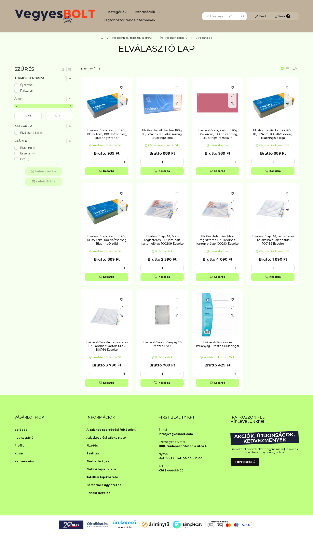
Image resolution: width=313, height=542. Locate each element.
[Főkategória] (102, 37)
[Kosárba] (106, 171)
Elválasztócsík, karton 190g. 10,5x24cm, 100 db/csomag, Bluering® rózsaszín (218, 134)
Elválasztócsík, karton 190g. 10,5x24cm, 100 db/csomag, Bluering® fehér (107, 134)
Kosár (18, 453)
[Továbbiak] (159, 12)
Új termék (27, 85)
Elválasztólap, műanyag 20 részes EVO (162, 344)
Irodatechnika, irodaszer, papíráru (132, 37)
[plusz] (124, 162)
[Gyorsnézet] (122, 104)
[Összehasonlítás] (122, 95)
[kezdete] (28, 116)
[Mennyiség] (107, 162)
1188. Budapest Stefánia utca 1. (183, 446)
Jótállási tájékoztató (102, 477)
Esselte (27, 153)
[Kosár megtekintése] (282, 16)
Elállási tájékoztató (101, 469)
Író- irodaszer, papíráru (173, 37)
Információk (145, 12)
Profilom (20, 445)
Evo (25, 159)
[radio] (287, 68)
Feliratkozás (245, 461)
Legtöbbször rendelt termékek (129, 20)
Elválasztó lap (31, 133)
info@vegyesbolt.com (176, 434)
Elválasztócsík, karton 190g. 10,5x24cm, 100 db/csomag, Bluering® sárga (273, 134)
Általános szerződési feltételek (111, 430)
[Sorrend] (295, 68)
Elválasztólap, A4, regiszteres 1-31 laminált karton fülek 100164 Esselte (106, 346)
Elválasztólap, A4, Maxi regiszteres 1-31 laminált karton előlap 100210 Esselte (217, 240)
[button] (115, 12)
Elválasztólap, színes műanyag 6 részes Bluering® (217, 344)
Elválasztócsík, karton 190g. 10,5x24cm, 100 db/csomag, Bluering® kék (162, 134)
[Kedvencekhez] (122, 87)
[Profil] (260, 16)
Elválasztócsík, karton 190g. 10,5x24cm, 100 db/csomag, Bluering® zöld (107, 240)
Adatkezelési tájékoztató (106, 437)
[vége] (59, 116)
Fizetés (92, 445)
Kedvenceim (24, 461)
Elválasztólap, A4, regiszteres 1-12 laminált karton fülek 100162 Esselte (273, 240)
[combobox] (224, 16)
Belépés (20, 430)
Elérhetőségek (97, 461)
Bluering (28, 148)
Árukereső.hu (125, 527)
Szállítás (92, 453)
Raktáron (26, 90)
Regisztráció (23, 437)
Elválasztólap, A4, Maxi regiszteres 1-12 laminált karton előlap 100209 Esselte (162, 240)
